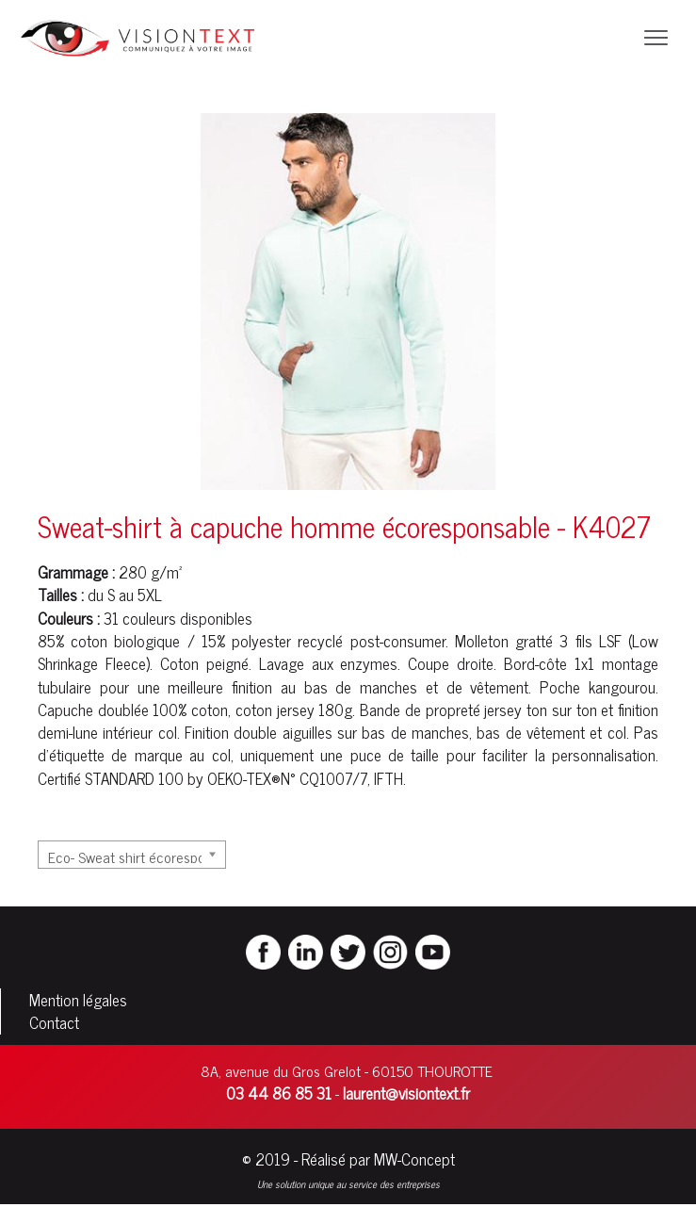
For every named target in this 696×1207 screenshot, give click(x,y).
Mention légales (78, 1000)
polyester (261, 641)
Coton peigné (204, 663)
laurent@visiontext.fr (406, 1093)
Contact (54, 1022)
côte (553, 663)
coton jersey (275, 709)
